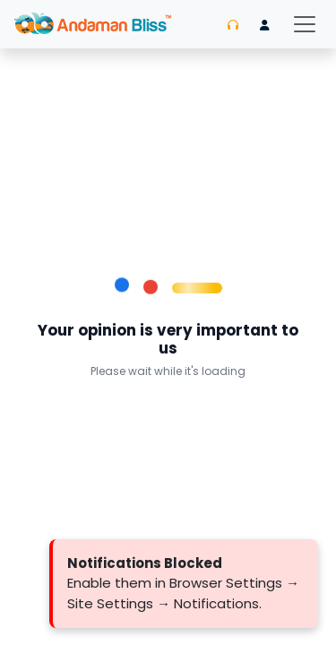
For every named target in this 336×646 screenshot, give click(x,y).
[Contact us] (233, 25)
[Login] (265, 25)
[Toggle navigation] (304, 24)
